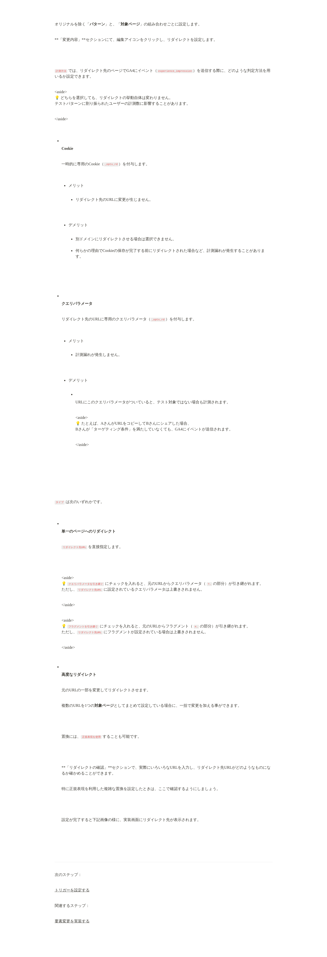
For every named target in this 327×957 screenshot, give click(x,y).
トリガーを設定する (72, 890)
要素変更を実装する (72, 921)
